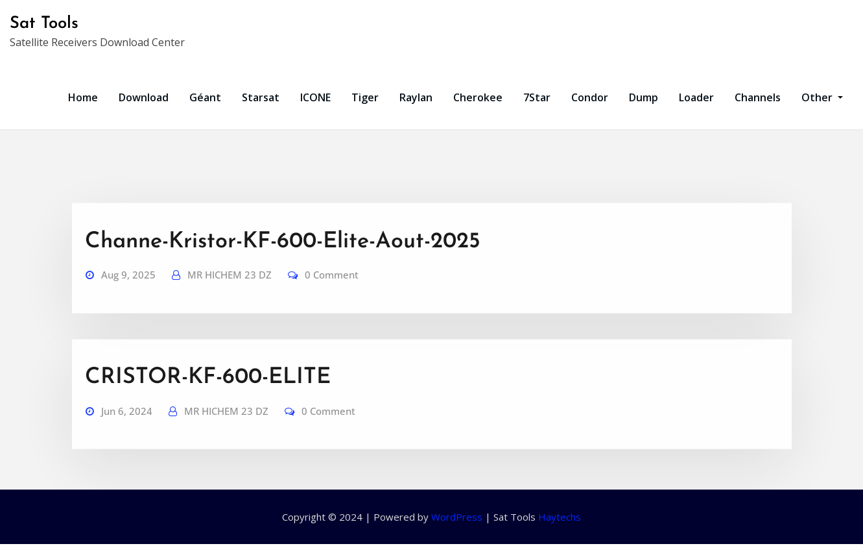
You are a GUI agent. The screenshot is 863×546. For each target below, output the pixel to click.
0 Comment (332, 300)
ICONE (315, 97)
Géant (205, 97)
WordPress (456, 516)
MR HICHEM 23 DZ (229, 300)
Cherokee (477, 97)
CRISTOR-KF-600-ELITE (208, 403)
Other (822, 97)
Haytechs (559, 516)
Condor (589, 97)
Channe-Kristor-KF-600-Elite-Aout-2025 (282, 267)
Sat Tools (44, 24)
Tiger (365, 97)
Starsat (260, 97)
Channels (758, 97)
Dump (643, 97)
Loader (696, 97)
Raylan (415, 97)
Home (83, 97)
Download (144, 97)
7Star (536, 97)
